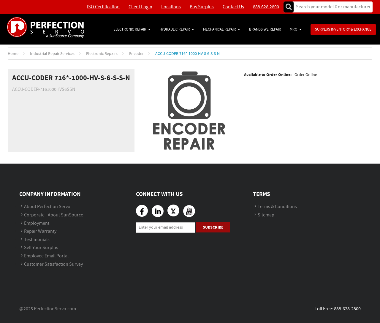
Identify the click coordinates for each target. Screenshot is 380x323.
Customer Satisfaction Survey (53, 264)
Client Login (140, 7)
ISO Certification (103, 7)
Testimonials (37, 240)
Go (289, 6)
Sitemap (266, 215)
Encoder (136, 53)
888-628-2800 (347, 309)
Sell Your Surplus (41, 248)
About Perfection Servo (47, 207)
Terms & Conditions (277, 207)
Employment (36, 223)
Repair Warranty (40, 231)
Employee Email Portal (46, 256)
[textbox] (331, 6)
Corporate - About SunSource (53, 215)
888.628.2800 (266, 7)
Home (13, 53)
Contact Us (233, 7)
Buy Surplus (202, 7)
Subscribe (213, 227)
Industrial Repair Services (52, 53)
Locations (171, 7)
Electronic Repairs (102, 53)
